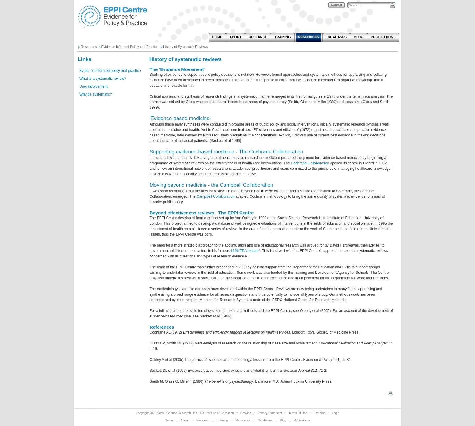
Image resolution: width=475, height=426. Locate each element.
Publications (302, 420)
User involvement (93, 86)
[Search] (370, 5)
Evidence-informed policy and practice (110, 71)
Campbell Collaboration (216, 196)
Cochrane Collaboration (310, 163)
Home (169, 420)
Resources (243, 420)
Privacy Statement (269, 413)
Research (202, 420)
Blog (283, 420)
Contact (336, 5)
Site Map (319, 413)
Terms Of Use (298, 413)
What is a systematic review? (102, 78)
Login (335, 413)
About (184, 420)
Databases (265, 420)
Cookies (245, 413)
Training (222, 420)
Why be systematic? (95, 94)
